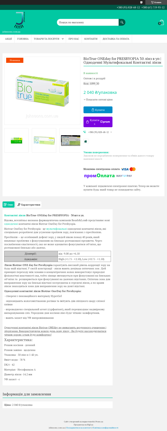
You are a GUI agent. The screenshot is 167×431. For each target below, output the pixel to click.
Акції (8, 38)
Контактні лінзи (15, 215)
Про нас (74, 38)
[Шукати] (122, 20)
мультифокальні (56, 228)
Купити (100, 110)
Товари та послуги (46, 38)
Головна (23, 38)
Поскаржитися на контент (78, 427)
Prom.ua (99, 421)
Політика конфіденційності (105, 427)
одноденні (11, 223)
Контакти (90, 38)
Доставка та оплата (116, 38)
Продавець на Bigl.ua (83, 424)
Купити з (100, 122)
